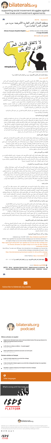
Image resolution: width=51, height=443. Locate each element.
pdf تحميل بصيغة (43, 78)
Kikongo (36, 36)
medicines (39, 269)
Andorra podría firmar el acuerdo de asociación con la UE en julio (18, 350)
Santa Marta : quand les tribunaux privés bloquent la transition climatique (20, 367)
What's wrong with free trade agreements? (19, 387)
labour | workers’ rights (29, 269)
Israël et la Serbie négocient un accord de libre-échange (16, 358)
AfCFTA (37, 20)
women (45, 269)
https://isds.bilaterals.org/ (35, 256)
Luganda (45, 36)
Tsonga (39, 32)
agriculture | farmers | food (20, 267)
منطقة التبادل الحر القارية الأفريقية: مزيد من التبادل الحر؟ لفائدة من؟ (28, 259)
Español (17, 31)
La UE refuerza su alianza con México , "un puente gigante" (17, 346)
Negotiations (44, 20)
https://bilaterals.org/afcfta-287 (38, 237)
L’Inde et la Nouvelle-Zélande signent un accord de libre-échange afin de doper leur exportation (25, 363)
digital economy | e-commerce (37, 267)
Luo (41, 36)
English (23, 31)
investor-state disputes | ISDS (14, 269)
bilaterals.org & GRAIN (39, 265)
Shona (6, 31)
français (11, 31)
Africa (10, 267)
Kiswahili (44, 32)
